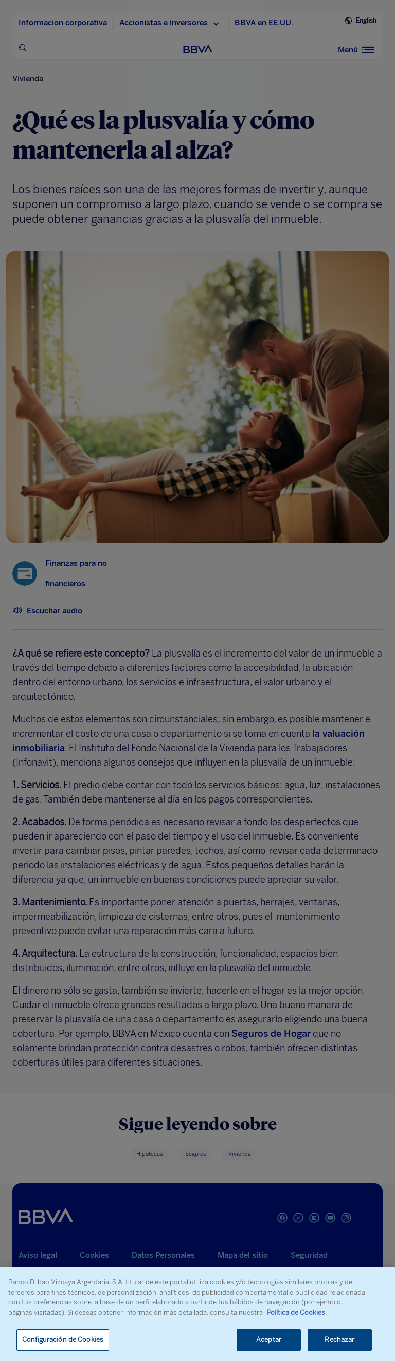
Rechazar (339, 1340)
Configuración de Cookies (62, 1340)
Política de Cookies (296, 1312)
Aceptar (268, 1340)
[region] (197, 1314)
